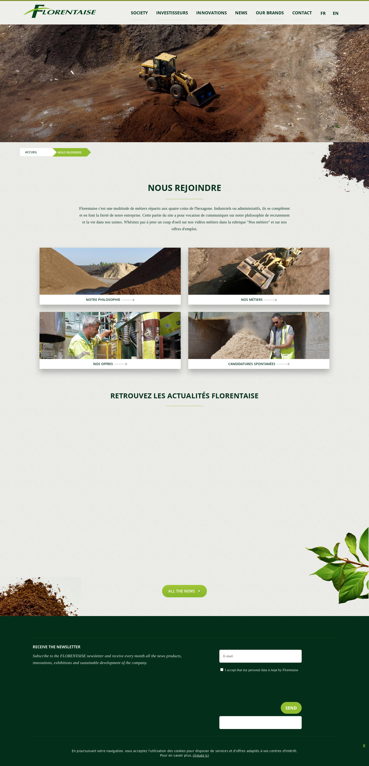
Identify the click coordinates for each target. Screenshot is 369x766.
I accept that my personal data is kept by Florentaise (261, 669)
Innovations (214, 12)
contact (302, 12)
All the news (181, 590)
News (243, 12)
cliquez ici (201, 755)
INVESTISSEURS (176, 12)
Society (144, 12)
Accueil (31, 151)
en (336, 12)
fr (323, 12)
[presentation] (266, 696)
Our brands (271, 12)
